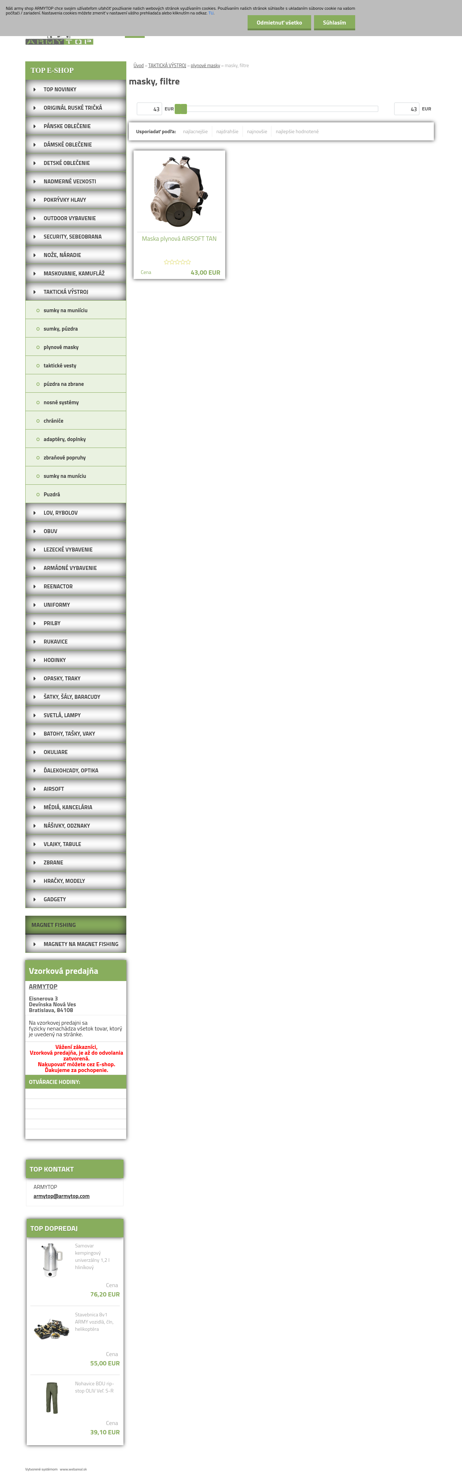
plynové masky (205, 65)
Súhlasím (334, 22)
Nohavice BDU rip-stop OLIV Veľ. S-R (94, 1387)
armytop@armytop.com (62, 1196)
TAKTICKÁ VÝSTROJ (167, 65)
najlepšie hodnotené (297, 131)
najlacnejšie (195, 131)
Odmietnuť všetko (279, 22)
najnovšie (257, 131)
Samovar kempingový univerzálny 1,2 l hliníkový (92, 1256)
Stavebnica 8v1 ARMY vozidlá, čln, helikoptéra (94, 1322)
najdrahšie (228, 131)
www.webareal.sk (73, 1469)
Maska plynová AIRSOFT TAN (179, 238)
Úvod (139, 65)
